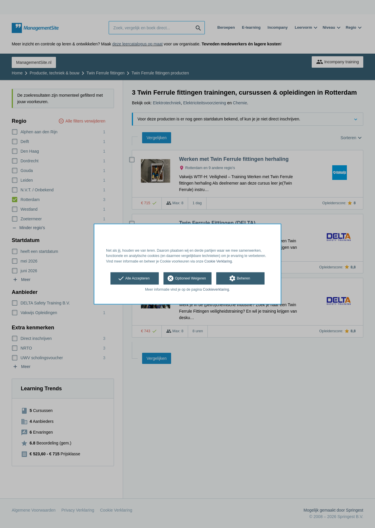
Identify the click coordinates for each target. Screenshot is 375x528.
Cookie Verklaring (218, 261)
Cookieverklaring (216, 289)
